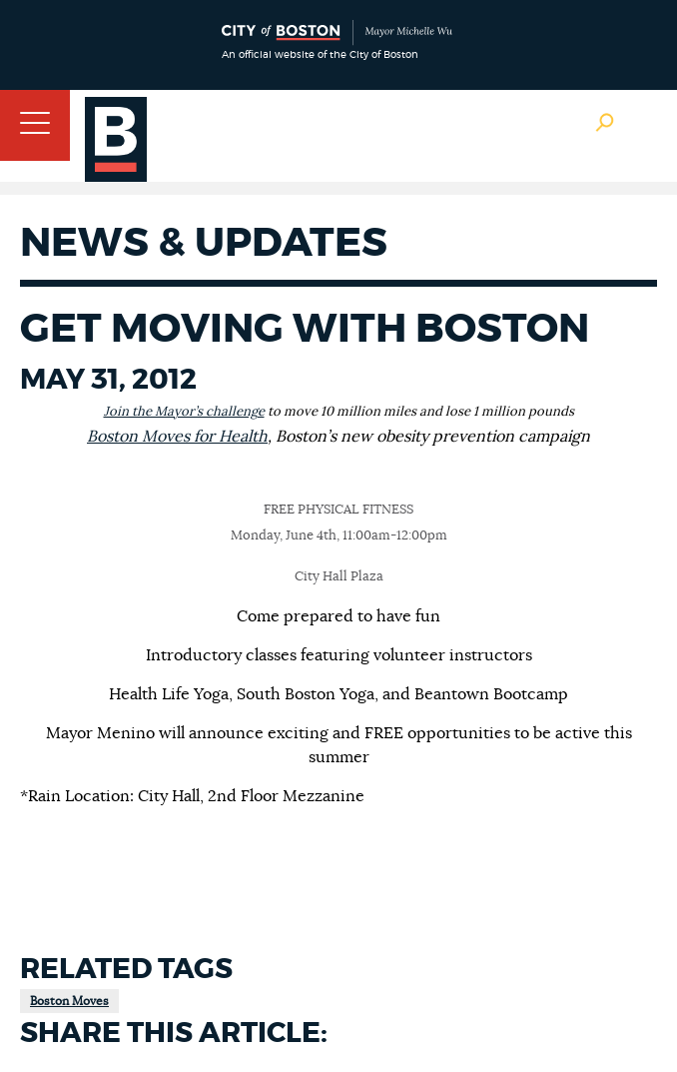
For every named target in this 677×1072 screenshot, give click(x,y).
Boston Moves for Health (177, 437)
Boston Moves (69, 1001)
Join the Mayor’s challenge (184, 412)
